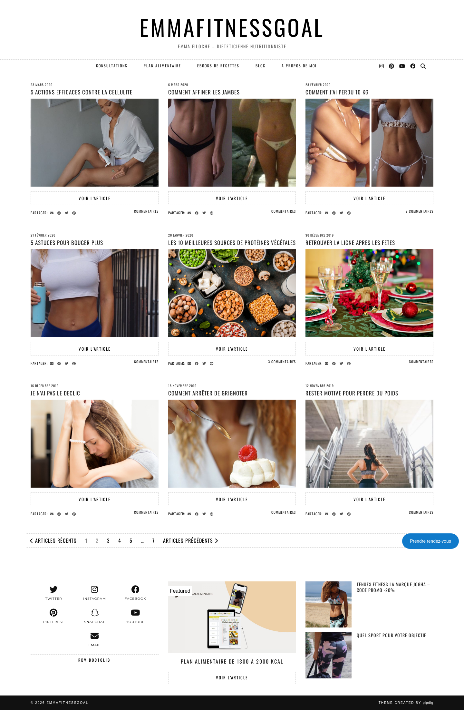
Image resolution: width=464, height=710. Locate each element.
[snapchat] (94, 616)
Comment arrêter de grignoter (208, 393)
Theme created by (406, 703)
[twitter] (53, 593)
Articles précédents (190, 540)
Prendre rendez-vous (430, 541)
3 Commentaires (282, 361)
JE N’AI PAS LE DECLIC (55, 393)
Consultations (112, 65)
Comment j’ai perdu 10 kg (337, 92)
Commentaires (146, 211)
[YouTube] (402, 66)
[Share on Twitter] (67, 212)
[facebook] (135, 593)
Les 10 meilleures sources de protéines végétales (232, 242)
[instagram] (94, 593)
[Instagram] (381, 66)
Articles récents (53, 540)
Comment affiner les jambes (204, 92)
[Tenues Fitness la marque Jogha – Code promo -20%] (328, 604)
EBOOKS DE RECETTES (218, 65)
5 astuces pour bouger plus (67, 242)
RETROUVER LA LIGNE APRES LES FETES (350, 242)
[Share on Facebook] (60, 212)
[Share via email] (52, 212)
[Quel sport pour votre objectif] (328, 655)
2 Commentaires (419, 211)
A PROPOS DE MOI (299, 65)
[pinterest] (53, 616)
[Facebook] (413, 66)
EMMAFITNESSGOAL (232, 27)
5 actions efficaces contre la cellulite (81, 92)
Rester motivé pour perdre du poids (351, 393)
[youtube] (135, 616)
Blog (261, 65)
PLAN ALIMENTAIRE (162, 65)
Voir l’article (95, 198)
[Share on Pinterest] (75, 212)
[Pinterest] (392, 66)
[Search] (423, 66)
